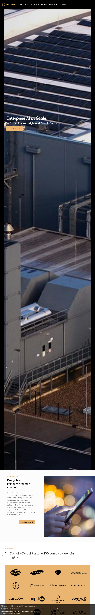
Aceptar (44, 608)
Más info (17, 613)
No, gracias (59, 608)
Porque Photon (54, 5)
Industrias (44, 5)
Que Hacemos (34, 5)
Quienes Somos (23, 5)
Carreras (63, 5)
